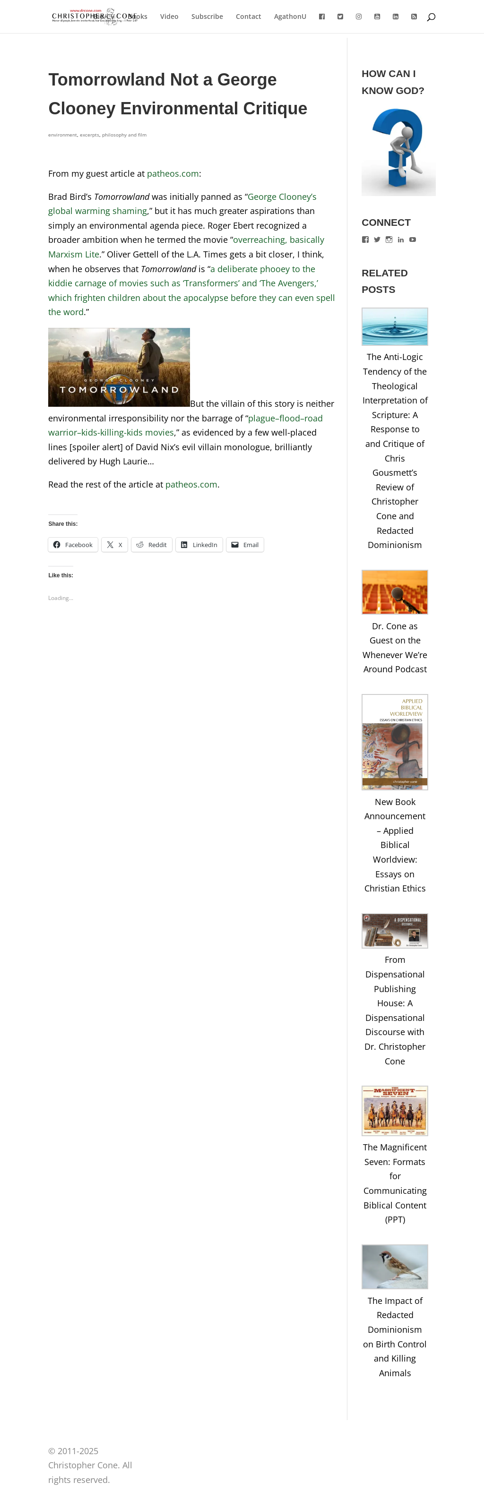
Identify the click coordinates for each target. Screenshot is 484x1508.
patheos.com (173, 173)
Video (169, 17)
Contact (248, 17)
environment (62, 134)
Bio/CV (104, 17)
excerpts (89, 134)
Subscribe (207, 17)
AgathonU (290, 17)
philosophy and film (124, 134)
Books (137, 17)
